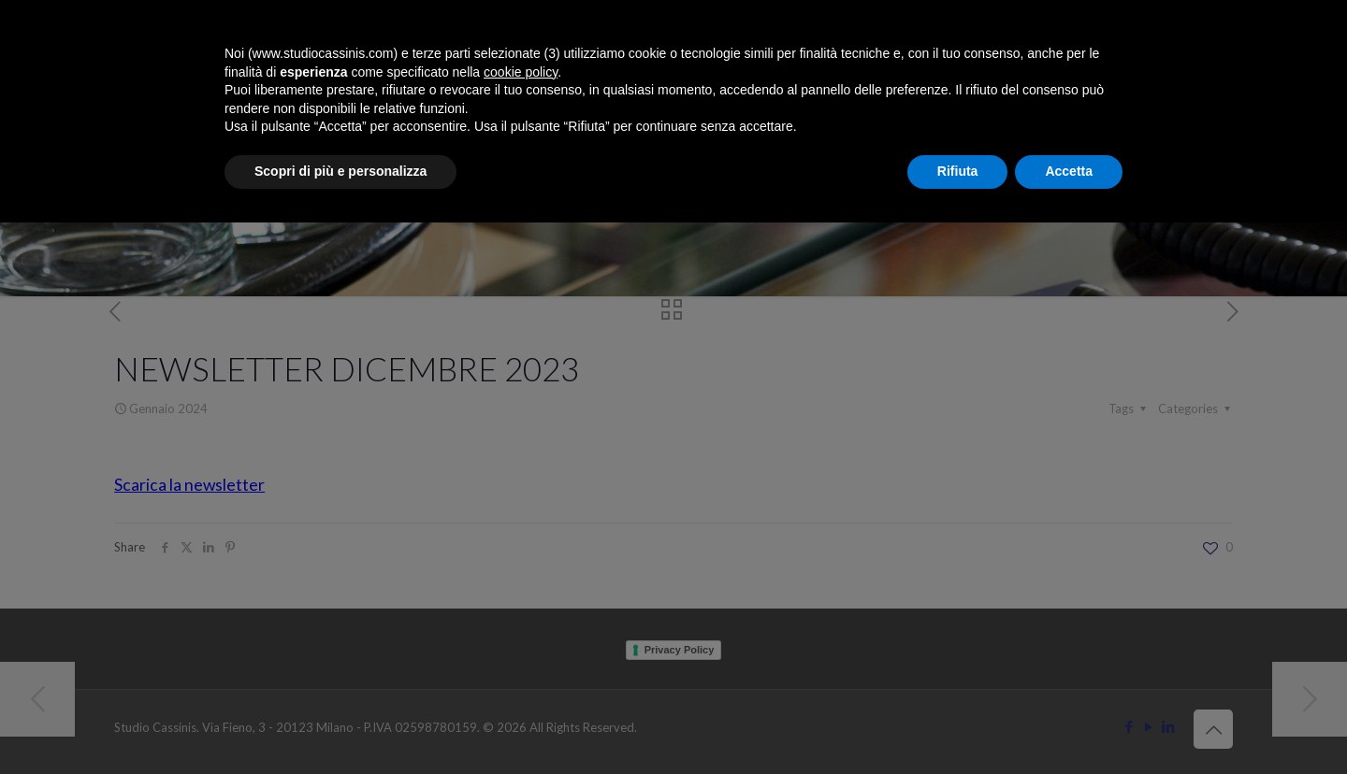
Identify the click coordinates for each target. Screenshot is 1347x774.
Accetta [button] (1069, 171)
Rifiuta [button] (957, 171)
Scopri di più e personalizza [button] (340, 171)
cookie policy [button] (521, 71)
